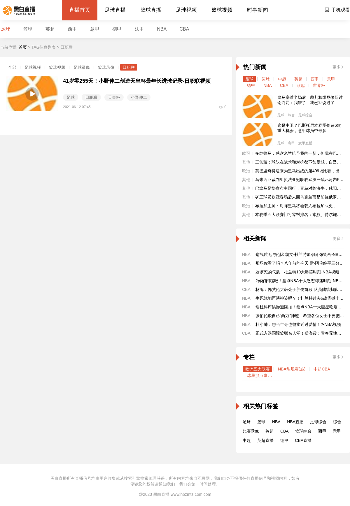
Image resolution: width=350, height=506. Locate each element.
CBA (184, 29)
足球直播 (115, 10)
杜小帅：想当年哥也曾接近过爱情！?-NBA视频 (298, 324)
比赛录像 (251, 431)
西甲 (72, 29)
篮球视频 (221, 10)
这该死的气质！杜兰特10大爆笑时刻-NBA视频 (297, 272)
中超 (282, 79)
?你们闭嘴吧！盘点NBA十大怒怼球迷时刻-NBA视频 (302, 280)
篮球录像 (106, 67)
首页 (23, 47)
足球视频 (186, 10)
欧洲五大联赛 (257, 369)
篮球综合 (303, 431)
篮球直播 (150, 10)
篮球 (27, 29)
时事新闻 (257, 10)
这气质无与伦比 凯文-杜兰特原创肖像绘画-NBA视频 (302, 254)
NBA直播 (295, 421)
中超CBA (322, 369)
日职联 (129, 67)
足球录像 (82, 67)
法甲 (139, 29)
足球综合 (305, 115)
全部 (12, 67)
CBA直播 (303, 440)
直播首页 (79, 10)
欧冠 (301, 85)
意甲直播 (305, 143)
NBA (162, 29)
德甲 (117, 29)
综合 (291, 115)
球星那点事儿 (259, 375)
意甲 (94, 29)
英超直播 (265, 440)
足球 (5, 29)
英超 (50, 29)
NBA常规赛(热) (291, 369)
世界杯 (319, 85)
